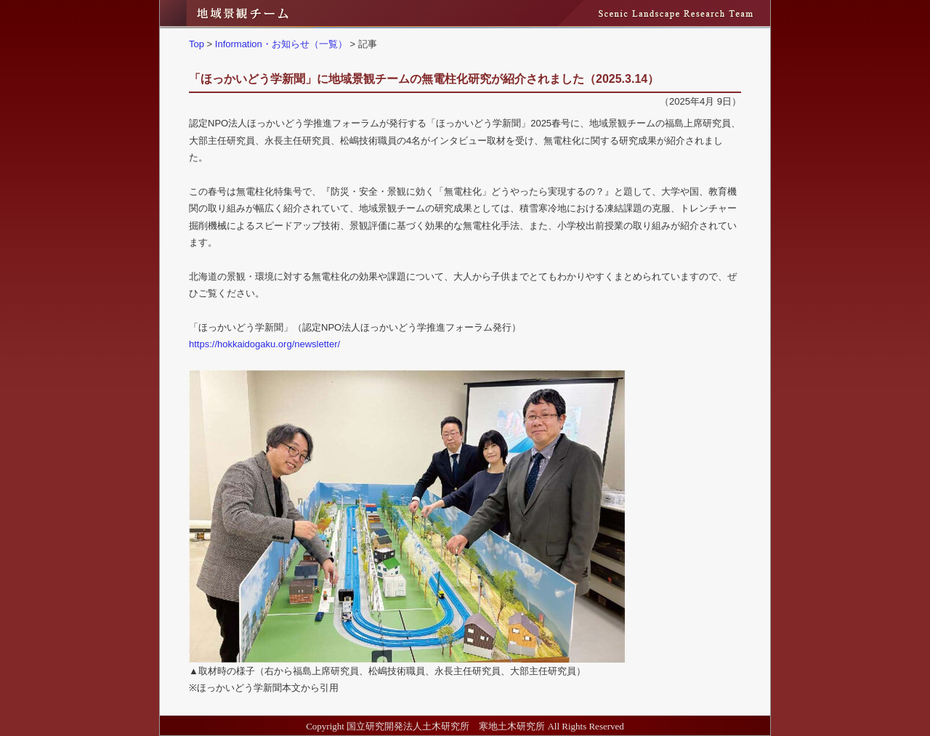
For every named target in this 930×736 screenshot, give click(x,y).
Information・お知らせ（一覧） (281, 44)
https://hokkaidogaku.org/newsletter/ (264, 344)
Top (196, 44)
